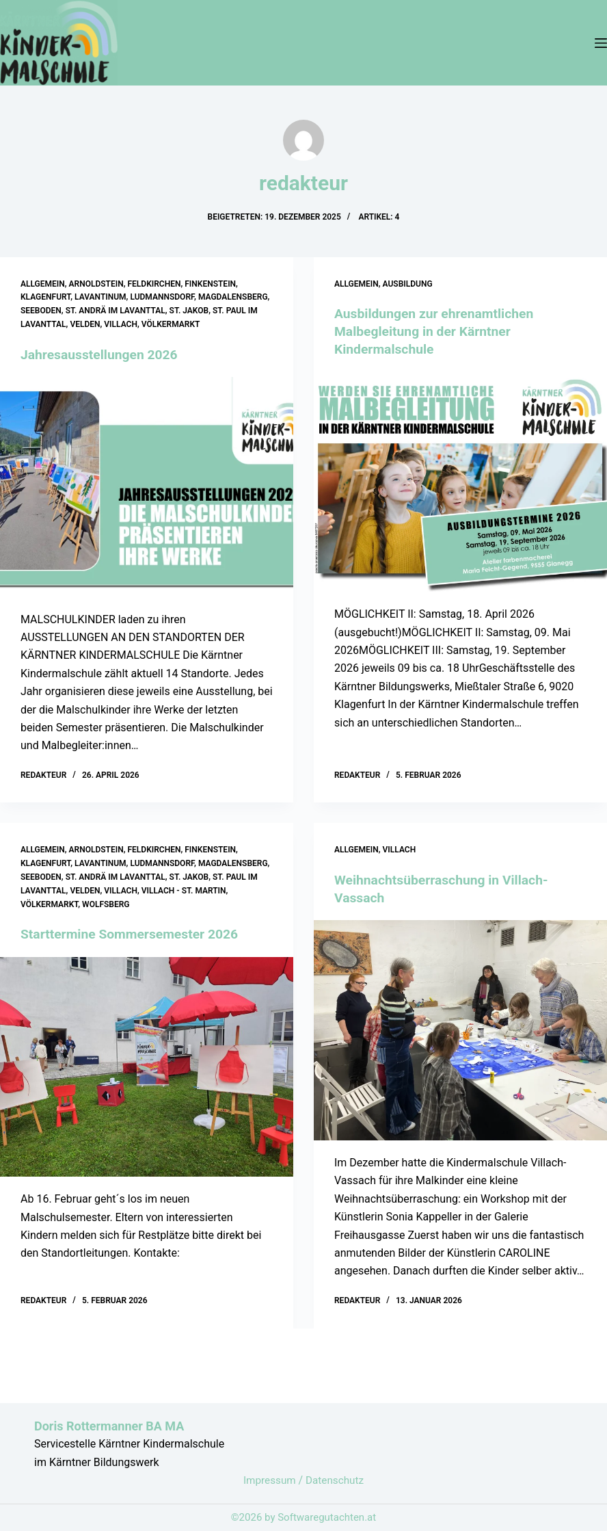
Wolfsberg (105, 904)
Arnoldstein (96, 284)
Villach (120, 324)
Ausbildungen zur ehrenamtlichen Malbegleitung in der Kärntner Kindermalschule (437, 331)
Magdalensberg (233, 297)
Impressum (269, 1480)
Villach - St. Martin (183, 890)
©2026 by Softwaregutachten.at (303, 1517)
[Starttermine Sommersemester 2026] (146, 1066)
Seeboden (41, 310)
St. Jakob (189, 310)
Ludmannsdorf (162, 297)
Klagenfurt (45, 297)
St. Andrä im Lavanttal (115, 310)
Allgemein (43, 284)
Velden (85, 324)
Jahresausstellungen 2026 (102, 354)
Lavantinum (100, 297)
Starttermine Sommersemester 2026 (133, 934)
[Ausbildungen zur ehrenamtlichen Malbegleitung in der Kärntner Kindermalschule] (460, 481)
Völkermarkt (170, 324)
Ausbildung (408, 284)
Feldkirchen (154, 284)
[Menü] (601, 43)
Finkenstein (210, 284)
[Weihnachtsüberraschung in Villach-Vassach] (460, 1030)
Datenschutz (336, 1480)
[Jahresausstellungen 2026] (146, 487)
